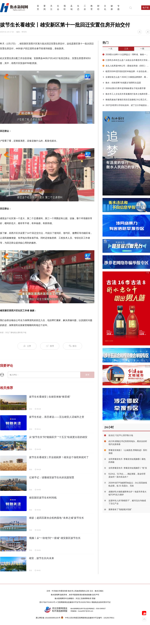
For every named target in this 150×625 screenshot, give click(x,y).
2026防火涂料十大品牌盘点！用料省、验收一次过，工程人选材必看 (126, 54)
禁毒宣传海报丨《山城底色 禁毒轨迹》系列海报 (127, 451)
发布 (87, 375)
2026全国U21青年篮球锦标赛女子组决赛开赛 (124, 88)
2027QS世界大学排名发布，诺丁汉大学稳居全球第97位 (126, 105)
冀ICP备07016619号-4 (48, 602)
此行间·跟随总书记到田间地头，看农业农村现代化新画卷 (127, 442)
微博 (50, 346)
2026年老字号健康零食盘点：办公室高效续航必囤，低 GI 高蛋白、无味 (127, 484)
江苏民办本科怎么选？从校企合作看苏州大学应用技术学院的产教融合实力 (126, 60)
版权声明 (95, 595)
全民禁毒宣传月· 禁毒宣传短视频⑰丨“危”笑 (127, 468)
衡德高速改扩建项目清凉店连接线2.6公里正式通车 (126, 100)
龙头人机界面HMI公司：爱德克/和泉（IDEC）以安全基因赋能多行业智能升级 (126, 66)
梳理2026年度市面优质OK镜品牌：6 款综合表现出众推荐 (126, 71)
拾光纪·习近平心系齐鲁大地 (120, 435)
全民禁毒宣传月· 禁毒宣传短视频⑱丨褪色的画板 (127, 460)
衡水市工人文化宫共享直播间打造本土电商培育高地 (126, 94)
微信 (72, 346)
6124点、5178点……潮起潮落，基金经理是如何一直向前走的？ (126, 475)
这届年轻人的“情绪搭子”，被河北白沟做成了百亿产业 (127, 502)
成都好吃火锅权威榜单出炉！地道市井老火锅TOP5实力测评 (127, 493)
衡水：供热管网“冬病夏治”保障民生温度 (121, 83)
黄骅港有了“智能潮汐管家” (120, 509)
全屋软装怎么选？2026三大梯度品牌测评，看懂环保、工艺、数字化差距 (126, 77)
